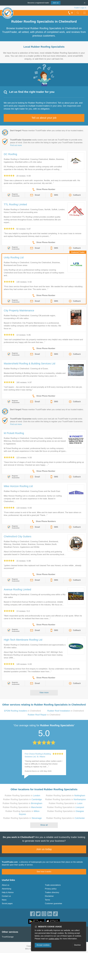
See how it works (44, 872)
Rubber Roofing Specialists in (22, 795)
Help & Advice (8, 892)
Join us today (44, 849)
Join (55, 3)
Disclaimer (49, 896)
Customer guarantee (53, 903)
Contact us (6, 896)
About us (5, 885)
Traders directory (52, 892)
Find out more (16, 145)
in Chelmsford (22, 711)
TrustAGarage (8, 937)
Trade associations (53, 885)
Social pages (7, 903)
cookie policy (54, 939)
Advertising (6, 889)
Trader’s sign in (80, 8)
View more (44, 693)
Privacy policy (51, 889)
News (4, 900)
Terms (47, 900)
